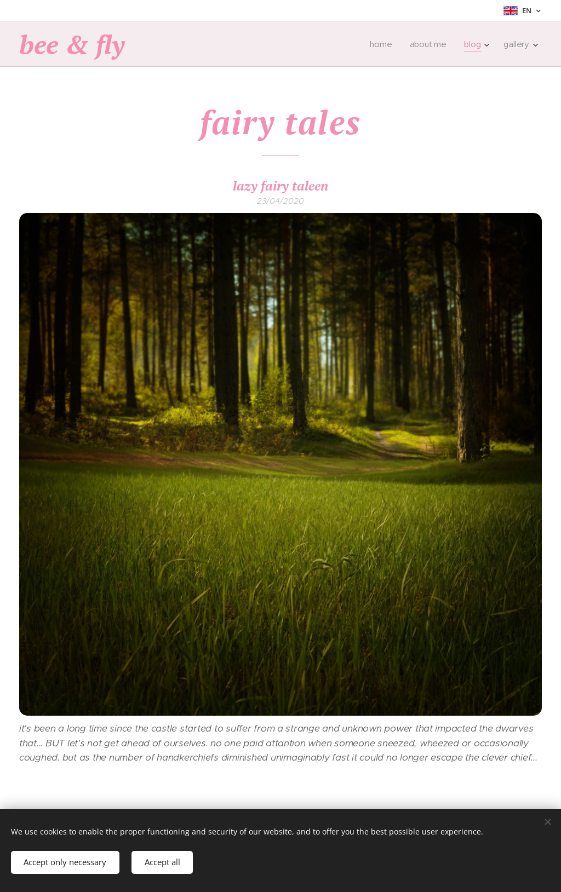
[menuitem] (382, 44)
